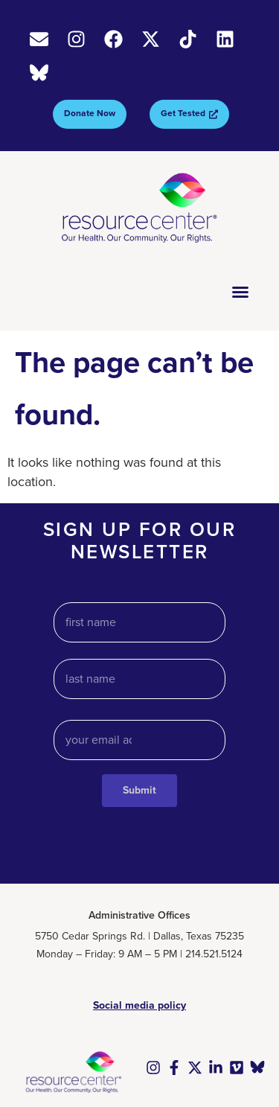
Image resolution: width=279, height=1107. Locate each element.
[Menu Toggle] (240, 291)
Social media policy (139, 1005)
